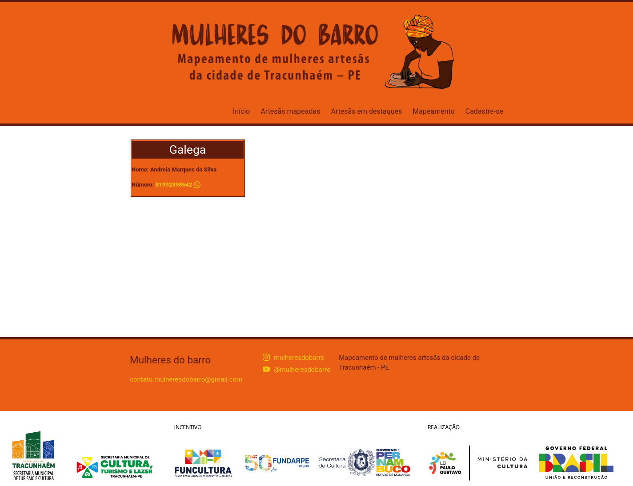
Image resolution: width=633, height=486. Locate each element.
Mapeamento (433, 111)
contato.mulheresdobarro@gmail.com (186, 379)
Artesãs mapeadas (290, 111)
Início (241, 111)
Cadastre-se (484, 111)
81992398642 (174, 184)
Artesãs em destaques (366, 111)
